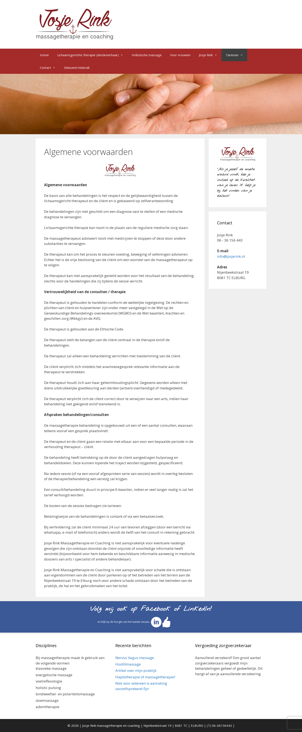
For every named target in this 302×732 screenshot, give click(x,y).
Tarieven (236, 55)
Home (44, 55)
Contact (50, 67)
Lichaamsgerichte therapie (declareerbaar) (92, 55)
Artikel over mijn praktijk (135, 670)
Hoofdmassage (128, 664)
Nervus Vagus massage (134, 657)
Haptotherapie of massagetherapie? (145, 677)
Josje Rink (210, 55)
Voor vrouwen (180, 55)
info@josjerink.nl (231, 256)
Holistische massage (147, 55)
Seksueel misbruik (77, 67)
